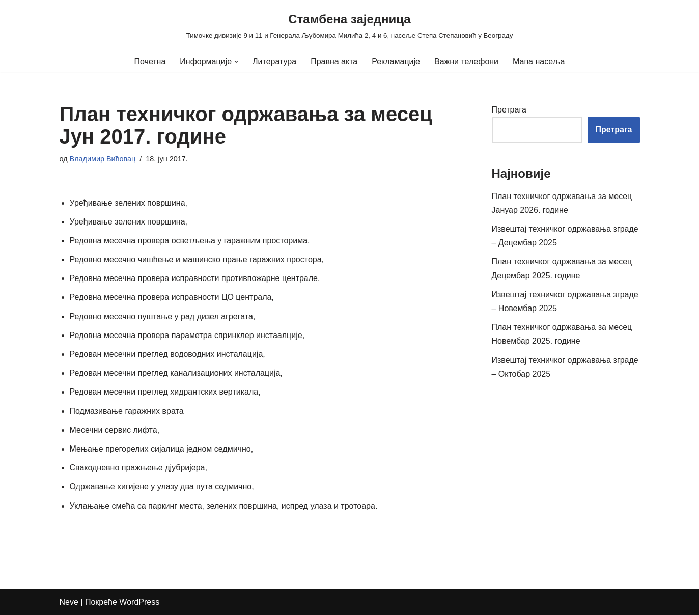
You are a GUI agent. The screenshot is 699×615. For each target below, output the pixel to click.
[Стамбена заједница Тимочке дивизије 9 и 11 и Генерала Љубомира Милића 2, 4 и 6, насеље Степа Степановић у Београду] (349, 25)
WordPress (139, 602)
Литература (274, 61)
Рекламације (396, 61)
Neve (69, 602)
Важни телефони (466, 61)
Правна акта (334, 61)
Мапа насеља (539, 61)
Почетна (150, 61)
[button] (236, 62)
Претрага (509, 109)
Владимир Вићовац (103, 159)
